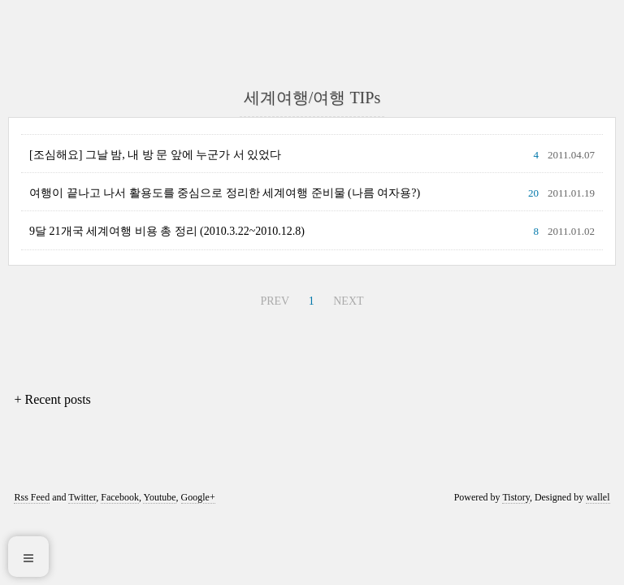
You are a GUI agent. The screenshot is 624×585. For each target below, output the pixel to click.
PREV (274, 301)
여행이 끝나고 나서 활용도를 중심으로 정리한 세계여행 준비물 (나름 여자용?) (224, 193)
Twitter (82, 497)
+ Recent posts (52, 399)
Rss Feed (32, 497)
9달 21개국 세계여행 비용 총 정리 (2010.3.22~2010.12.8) (167, 231)
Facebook (120, 497)
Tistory (515, 497)
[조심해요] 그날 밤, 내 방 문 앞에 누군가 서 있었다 (155, 155)
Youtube (159, 497)
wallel (597, 497)
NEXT (348, 301)
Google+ (198, 497)
